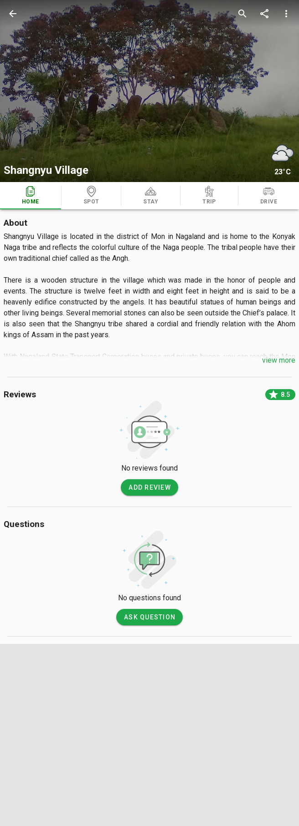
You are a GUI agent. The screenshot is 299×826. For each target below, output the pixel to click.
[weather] (282, 153)
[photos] (149, 91)
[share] (264, 14)
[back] (13, 14)
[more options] (286, 14)
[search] (242, 14)
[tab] (30, 195)
